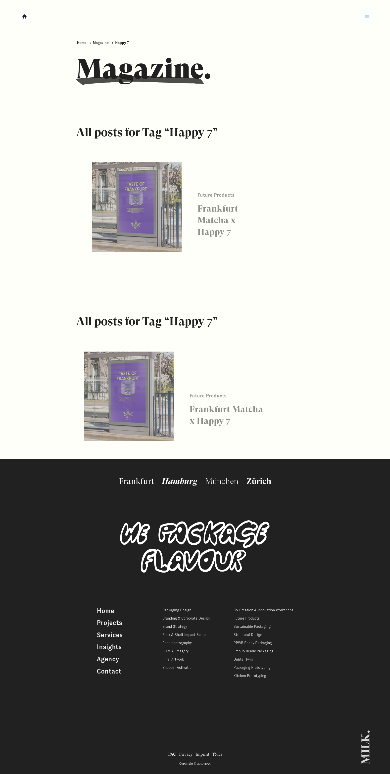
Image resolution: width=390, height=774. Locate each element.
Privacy (186, 754)
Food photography (177, 643)
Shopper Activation (178, 668)
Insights (109, 647)
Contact (109, 671)
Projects (109, 623)
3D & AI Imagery (175, 651)
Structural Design (248, 635)
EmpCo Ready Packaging (253, 651)
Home (81, 43)
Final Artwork (173, 659)
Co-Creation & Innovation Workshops (263, 610)
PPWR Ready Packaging (253, 643)
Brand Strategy (174, 627)
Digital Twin (243, 659)
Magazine (101, 43)
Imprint (202, 754)
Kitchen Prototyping (250, 676)
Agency (108, 659)
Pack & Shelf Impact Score (184, 635)
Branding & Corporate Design (186, 618)
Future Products (247, 618)
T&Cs (217, 754)
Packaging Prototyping (252, 668)
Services (110, 635)
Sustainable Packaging (252, 627)
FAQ (172, 754)
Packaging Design (176, 610)
